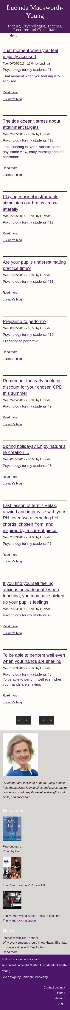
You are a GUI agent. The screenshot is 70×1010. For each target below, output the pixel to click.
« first (20, 720)
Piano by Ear (11, 851)
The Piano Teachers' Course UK (24, 885)
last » (50, 720)
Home (61, 992)
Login (61, 1003)
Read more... (11, 952)
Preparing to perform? (24, 321)
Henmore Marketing (34, 977)
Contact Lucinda (54, 987)
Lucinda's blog (12, 99)
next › (42, 720)
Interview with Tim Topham (20, 938)
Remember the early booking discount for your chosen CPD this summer (32, 387)
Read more (10, 92)
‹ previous (27, 720)
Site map (59, 998)
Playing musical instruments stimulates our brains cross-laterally (30, 202)
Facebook (33, 959)
